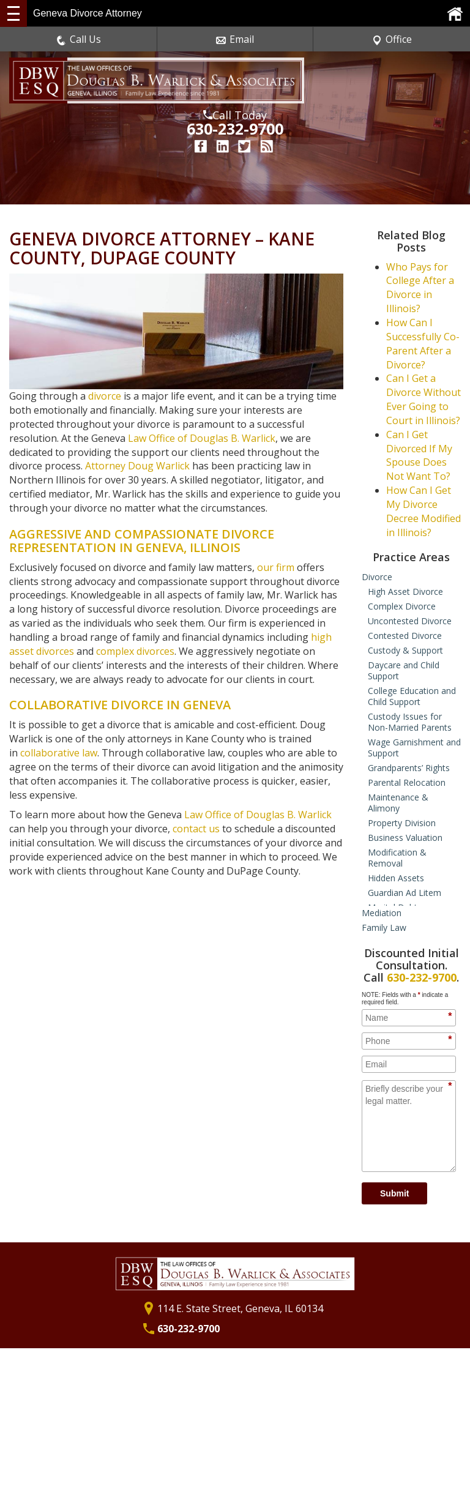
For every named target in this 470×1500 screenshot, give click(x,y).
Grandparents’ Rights (409, 768)
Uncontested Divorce (410, 621)
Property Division (402, 823)
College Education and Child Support (412, 696)
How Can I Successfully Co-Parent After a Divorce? (423, 343)
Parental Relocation (407, 782)
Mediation (381, 836)
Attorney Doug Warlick (137, 465)
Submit (394, 1117)
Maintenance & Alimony (398, 802)
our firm (275, 567)
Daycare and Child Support (403, 670)
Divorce (377, 577)
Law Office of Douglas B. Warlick (201, 438)
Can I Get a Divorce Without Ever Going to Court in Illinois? (423, 399)
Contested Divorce (405, 635)
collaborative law (58, 752)
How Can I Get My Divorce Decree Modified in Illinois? (423, 511)
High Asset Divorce (405, 591)
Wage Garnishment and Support (414, 747)
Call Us (78, 39)
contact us (196, 828)
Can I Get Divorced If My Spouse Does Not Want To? (419, 455)
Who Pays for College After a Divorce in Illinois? (420, 288)
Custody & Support (405, 650)
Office (392, 39)
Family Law (384, 851)
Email (235, 39)
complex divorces (135, 651)
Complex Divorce (402, 606)
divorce (104, 396)
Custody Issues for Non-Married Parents (410, 722)
